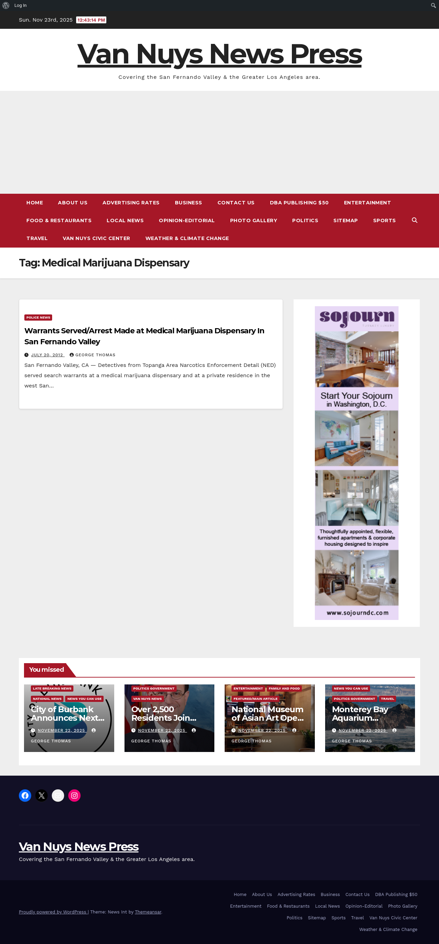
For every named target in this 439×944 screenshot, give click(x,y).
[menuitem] (6, 5)
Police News (38, 317)
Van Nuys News (147, 699)
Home (34, 203)
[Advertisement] (219, 142)
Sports (384, 220)
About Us (72, 203)
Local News (125, 220)
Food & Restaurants (59, 220)
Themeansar (148, 912)
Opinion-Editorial (187, 220)
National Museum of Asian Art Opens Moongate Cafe (269, 717)
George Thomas (93, 354)
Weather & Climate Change (187, 238)
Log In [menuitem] (20, 5)
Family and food (284, 688)
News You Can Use (84, 699)
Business (188, 203)
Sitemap (345, 220)
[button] (414, 220)
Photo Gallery (253, 220)
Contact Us (236, 203)
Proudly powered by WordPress (53, 912)
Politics (305, 220)
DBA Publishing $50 (299, 203)
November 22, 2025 (62, 730)
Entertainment (367, 203)
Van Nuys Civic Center (96, 238)
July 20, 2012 (48, 354)
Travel (37, 238)
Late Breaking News (52, 688)
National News (47, 699)
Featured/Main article (255, 699)
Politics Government (154, 688)
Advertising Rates (131, 203)
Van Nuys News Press (219, 53)
